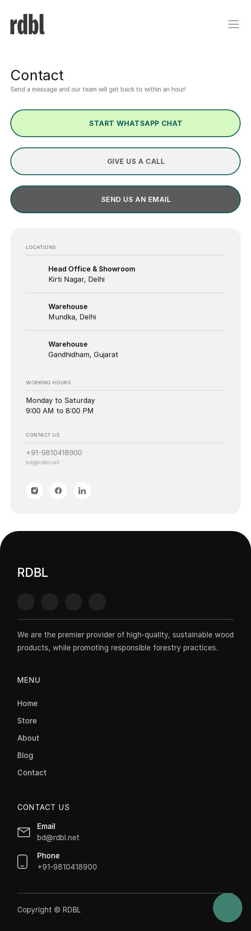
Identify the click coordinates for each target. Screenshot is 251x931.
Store (27, 721)
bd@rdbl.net (43, 464)
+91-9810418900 (54, 454)
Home (27, 703)
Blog (25, 755)
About (28, 738)
